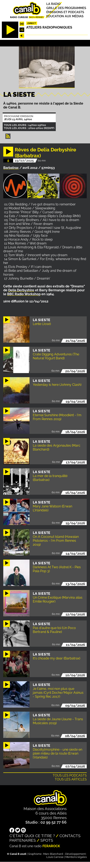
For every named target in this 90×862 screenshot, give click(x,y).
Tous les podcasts (70, 775)
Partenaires (22, 840)
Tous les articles (71, 779)
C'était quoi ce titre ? (32, 835)
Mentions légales (76, 857)
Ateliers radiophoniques (49, 27)
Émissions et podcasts (65, 12)
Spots (46, 840)
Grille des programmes (66, 8)
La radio (53, 4)
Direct (31, 23)
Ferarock (51, 846)
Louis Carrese (55, 857)
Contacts (70, 835)
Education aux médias (64, 16)
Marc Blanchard (53, 853)
